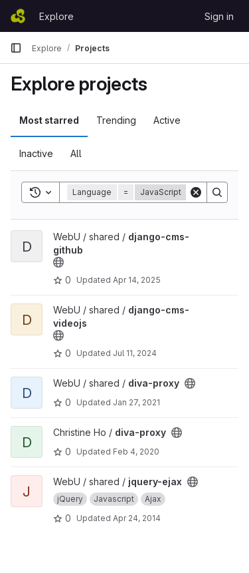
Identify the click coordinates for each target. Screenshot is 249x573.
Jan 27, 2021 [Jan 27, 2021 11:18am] (136, 402)
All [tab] (76, 153)
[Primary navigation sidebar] (16, 48)
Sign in (219, 16)
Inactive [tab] (36, 153)
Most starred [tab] (49, 120)
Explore (56, 16)
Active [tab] (167, 120)
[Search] (217, 192)
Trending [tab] (116, 120)
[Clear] (196, 192)
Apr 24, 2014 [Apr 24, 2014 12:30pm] (137, 518)
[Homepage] (18, 16)
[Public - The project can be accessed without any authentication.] (58, 262)
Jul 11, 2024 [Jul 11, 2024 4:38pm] (135, 353)
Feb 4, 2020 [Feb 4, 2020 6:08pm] (136, 452)
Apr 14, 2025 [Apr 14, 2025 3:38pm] (137, 280)
